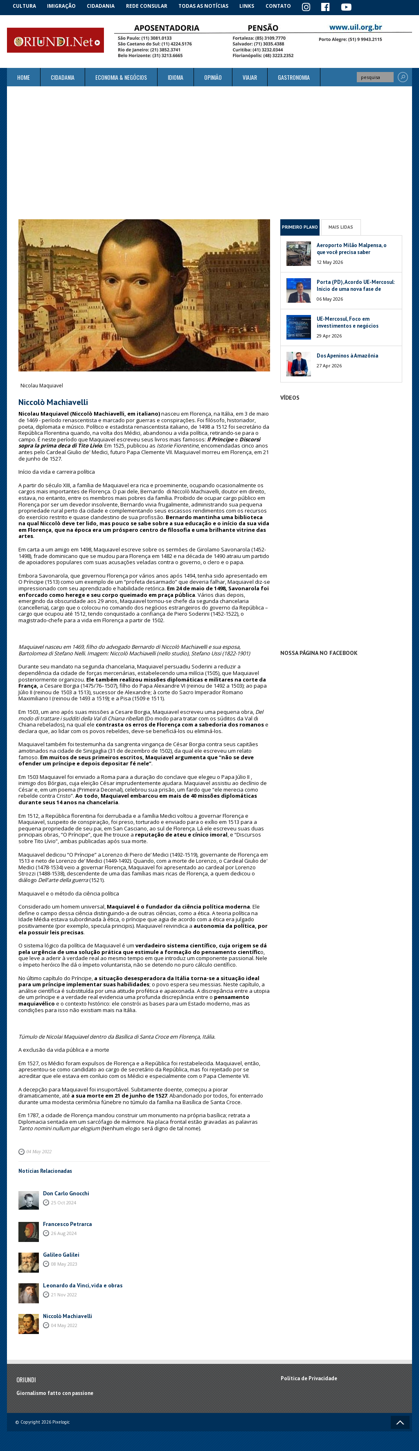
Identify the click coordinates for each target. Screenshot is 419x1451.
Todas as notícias (207, 6)
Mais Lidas (341, 226)
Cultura (25, 6)
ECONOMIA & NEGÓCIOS (121, 76)
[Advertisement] (209, 152)
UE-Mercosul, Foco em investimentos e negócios (347, 321)
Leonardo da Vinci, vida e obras (80, 1283)
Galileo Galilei (60, 1253)
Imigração (64, 6)
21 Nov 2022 (64, 1293)
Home (23, 76)
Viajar (250, 76)
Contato (283, 6)
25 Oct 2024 (63, 1201)
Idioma (175, 76)
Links (251, 6)
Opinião (213, 76)
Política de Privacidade (309, 1377)
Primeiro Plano (300, 226)
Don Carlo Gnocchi (65, 1191)
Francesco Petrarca (66, 1222)
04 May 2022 (38, 1151)
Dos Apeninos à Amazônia (347, 354)
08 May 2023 (64, 1262)
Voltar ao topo (400, 1421)
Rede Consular (150, 6)
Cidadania (104, 6)
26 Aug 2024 (64, 1231)
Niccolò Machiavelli (66, 1314)
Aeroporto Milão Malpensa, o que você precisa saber (352, 248)
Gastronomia (294, 76)
